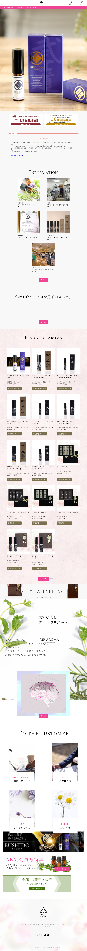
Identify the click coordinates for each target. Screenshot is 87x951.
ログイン (70, 3)
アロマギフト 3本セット (40, 512)
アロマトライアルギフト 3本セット (68, 512)
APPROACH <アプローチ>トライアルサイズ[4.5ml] (68, 422)
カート (81, 3)
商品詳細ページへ (14, 388)
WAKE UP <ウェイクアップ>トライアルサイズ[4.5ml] (68, 377)
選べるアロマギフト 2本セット (17, 556)
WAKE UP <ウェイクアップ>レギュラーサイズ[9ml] (43, 377)
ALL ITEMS (43, 579)
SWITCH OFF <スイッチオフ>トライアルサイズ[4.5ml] (43, 468)
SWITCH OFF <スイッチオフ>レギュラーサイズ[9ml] (17, 468)
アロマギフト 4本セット (65, 467)
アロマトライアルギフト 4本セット (18, 512)
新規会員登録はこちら (18, 156)
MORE (43, 280)
